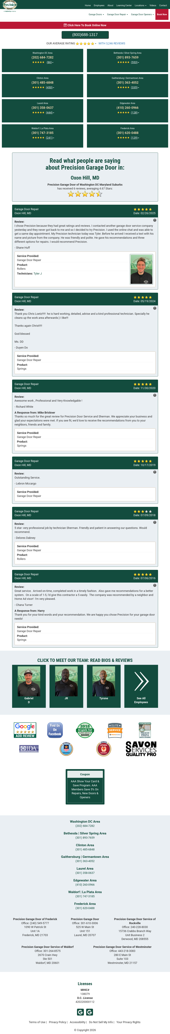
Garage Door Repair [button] (117, 16)
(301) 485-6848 (85, 849)
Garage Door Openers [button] (142, 16)
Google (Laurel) (80, 1012)
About (110, 5)
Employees (99, 5)
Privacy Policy (57, 1022)
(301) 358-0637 (85, 872)
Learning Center (124, 5)
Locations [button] (140, 5)
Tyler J (38, 273)
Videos (153, 5)
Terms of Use (37, 1022)
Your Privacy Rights (128, 1022)
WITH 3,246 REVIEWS (112, 43)
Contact (163, 5)
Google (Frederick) (89, 1012)
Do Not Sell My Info (101, 1022)
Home (88, 5)
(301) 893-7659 (85, 837)
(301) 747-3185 (85, 896)
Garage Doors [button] (96, 16)
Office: (35, 923)
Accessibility (77, 1022)
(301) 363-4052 (85, 861)
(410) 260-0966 (85, 884)
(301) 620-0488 (85, 908)
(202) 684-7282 (85, 825)
